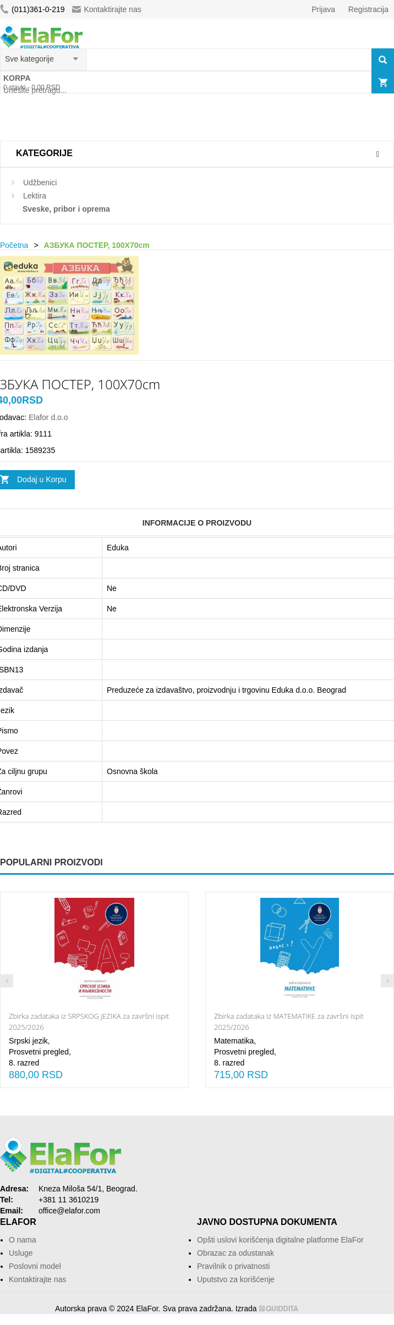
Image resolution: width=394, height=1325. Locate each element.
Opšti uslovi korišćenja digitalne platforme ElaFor (280, 1239)
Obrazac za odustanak (235, 1253)
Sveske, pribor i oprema (66, 209)
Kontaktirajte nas (106, 9)
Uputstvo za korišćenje (236, 1279)
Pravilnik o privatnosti (233, 1266)
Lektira (34, 195)
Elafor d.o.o (48, 417)
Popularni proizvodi (51, 862)
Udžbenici (40, 182)
